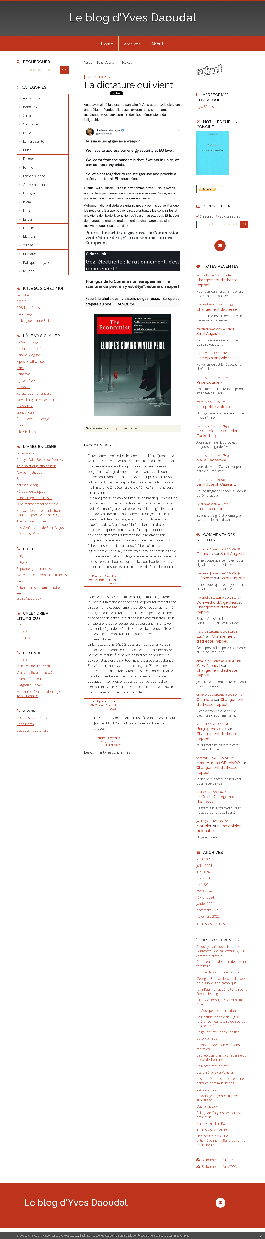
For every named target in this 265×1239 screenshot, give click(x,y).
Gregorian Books (29, 685)
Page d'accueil (106, 62)
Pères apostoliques (31, 491)
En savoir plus (181, 1235)
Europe (28, 158)
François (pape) (34, 176)
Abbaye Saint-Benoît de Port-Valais (42, 459)
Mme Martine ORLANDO (218, 763)
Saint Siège (25, 314)
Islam (27, 202)
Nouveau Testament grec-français (42, 574)
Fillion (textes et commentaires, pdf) (39, 589)
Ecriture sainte (33, 141)
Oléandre (204, 553)
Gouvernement (34, 184)
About (157, 44)
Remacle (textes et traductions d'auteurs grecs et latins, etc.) (39, 512)
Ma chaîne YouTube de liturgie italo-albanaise (39, 693)
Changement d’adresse (216, 309)
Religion (28, 271)
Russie (88, 62)
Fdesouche (25, 406)
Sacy (20, 581)
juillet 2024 (204, 865)
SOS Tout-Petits (28, 307)
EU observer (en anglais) (34, 418)
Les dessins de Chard (32, 730)
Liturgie (28, 227)
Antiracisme (31, 98)
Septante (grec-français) (34, 568)
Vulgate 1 (23, 555)
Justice (28, 210)
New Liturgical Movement (35, 399)
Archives (132, 44)
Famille (28, 167)
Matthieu (204, 826)
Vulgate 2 (23, 562)
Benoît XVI (30, 107)
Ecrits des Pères (28, 534)
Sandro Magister (29, 355)
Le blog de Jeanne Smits (34, 320)
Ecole (27, 133)
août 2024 (204, 859)
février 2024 (205, 897)
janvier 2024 (205, 904)
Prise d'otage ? (209, 382)
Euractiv (22, 425)
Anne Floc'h (25, 724)
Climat (27, 115)
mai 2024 (203, 878)
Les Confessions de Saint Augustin (42, 527)
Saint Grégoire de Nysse (34, 498)
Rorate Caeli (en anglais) (34, 393)
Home (107, 44)
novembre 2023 (208, 916)
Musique (29, 254)
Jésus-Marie (25, 453)
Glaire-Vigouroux (29, 598)
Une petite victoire (213, 406)
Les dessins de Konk (32, 717)
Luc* (200, 636)
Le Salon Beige (28, 342)
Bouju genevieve (211, 728)
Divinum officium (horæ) (34, 666)
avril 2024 (203, 884)
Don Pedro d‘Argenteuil (216, 602)
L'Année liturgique (30, 678)
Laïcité (28, 219)
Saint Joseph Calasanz (216, 484)
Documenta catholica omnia (37, 504)
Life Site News (27, 431)
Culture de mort (34, 124)
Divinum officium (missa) (34, 672)
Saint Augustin (209, 333)
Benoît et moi (26, 295)
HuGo (201, 796)
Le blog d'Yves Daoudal (132, 17)
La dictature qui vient (128, 85)
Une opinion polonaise (216, 358)
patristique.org (27, 485)
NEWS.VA (23, 387)
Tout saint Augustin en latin (36, 466)
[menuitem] (107, 43)
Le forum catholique (31, 348)
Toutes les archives (210, 924)
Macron (29, 236)
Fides (20, 368)
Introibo (22, 631)
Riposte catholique (30, 361)
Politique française (36, 262)
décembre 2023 (208, 910)
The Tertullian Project (32, 521)
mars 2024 (204, 891)
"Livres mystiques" (30, 472)
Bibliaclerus (25, 478)
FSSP (20, 625)
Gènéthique (25, 412)
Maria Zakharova (211, 460)
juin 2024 (203, 872)
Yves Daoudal (208, 665)
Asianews (24, 374)
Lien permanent (98, 428)
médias (28, 245)
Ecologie (127, 62)
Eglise (27, 150)
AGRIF (21, 301)
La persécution (209, 509)
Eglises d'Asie (26, 380)
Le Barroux (25, 638)
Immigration (31, 193)
